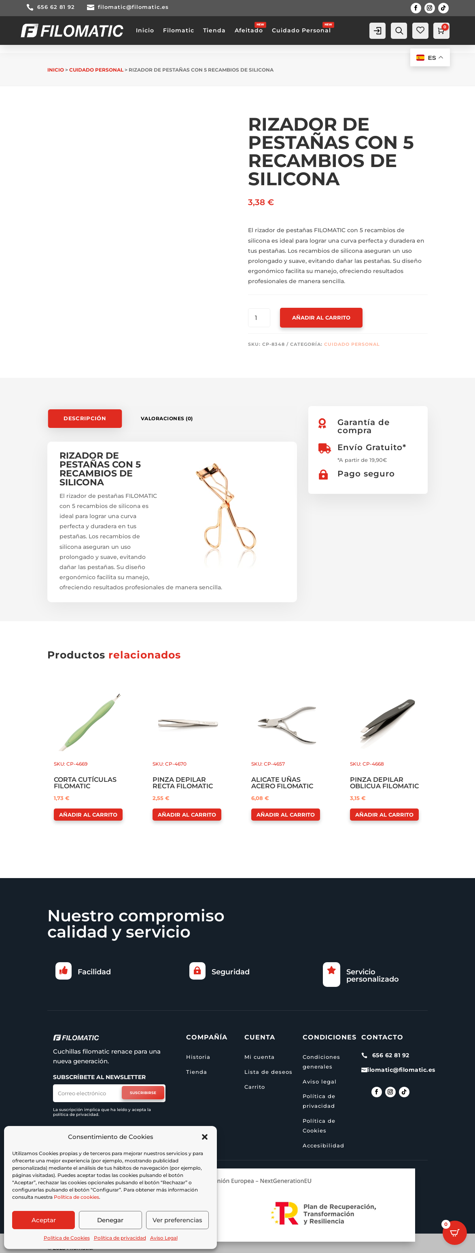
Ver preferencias (177, 1220)
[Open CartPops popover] (455, 1233)
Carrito (254, 1087)
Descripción (85, 418)
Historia (198, 1057)
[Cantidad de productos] (259, 318)
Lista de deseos (268, 1072)
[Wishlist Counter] (420, 30)
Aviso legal (320, 1081)
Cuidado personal (96, 70)
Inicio (145, 30)
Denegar (110, 1220)
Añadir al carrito (321, 317)
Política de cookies (76, 1197)
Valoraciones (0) (167, 418)
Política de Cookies (67, 1238)
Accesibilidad (323, 1145)
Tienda (214, 30)
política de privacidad (75, 1114)
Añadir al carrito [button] (88, 814)
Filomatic (178, 30)
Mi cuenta (259, 1057)
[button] (205, 1137)
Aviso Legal (164, 1238)
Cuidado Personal (301, 30)
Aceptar (44, 1220)
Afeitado (249, 30)
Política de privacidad (120, 1238)
